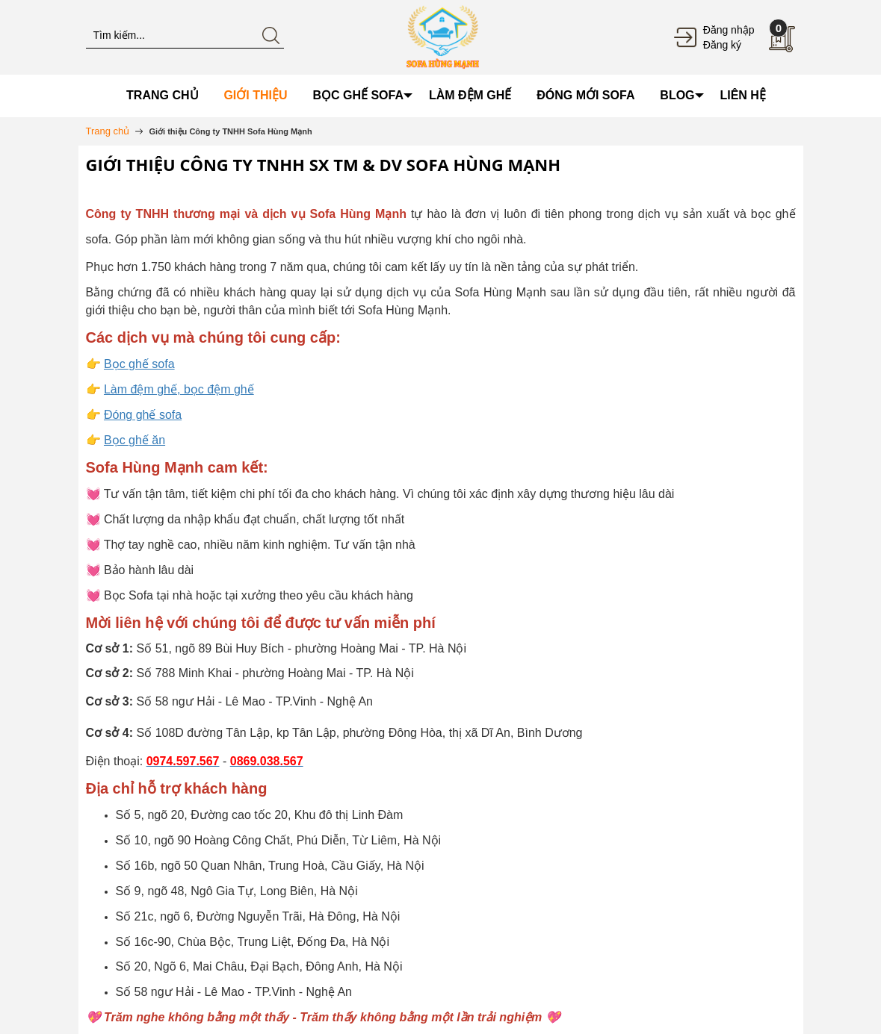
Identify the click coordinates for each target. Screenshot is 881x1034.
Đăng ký (722, 45)
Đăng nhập (729, 30)
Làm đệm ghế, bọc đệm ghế (179, 389)
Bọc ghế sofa (139, 364)
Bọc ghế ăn (134, 440)
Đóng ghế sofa (143, 414)
